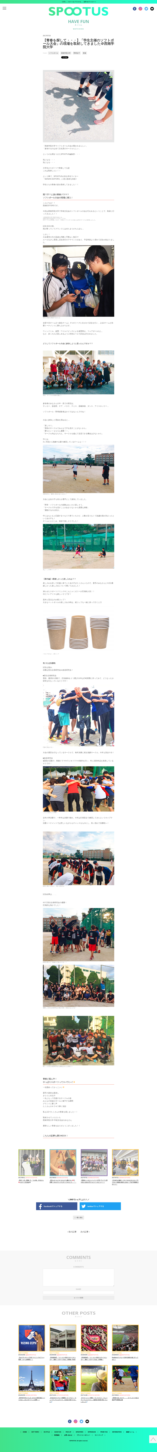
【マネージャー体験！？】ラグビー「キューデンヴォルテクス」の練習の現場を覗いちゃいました (94, 1400)
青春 (84, 53)
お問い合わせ (68, 1435)
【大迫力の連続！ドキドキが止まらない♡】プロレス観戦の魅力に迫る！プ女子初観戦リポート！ (125, 1182)
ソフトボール (53, 53)
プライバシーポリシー (83, 1435)
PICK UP (68, 1432)
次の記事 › (85, 1232)
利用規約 (57, 1435)
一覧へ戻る (79, 1217)
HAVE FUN (57, 1432)
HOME (25, 1432)
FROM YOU (104, 1432)
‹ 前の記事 (72, 1232)
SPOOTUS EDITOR (31, 1177)
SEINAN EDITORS (62, 1177)
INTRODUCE (92, 1432)
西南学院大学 (66, 53)
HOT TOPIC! (35, 1432)
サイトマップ (99, 1435)
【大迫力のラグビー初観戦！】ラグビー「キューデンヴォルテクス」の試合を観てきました (63, 1400)
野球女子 (77, 53)
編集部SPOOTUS (31, 1355)
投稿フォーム (130, 1432)
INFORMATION (117, 1432)
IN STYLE (47, 1432)
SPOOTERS (79, 1432)
